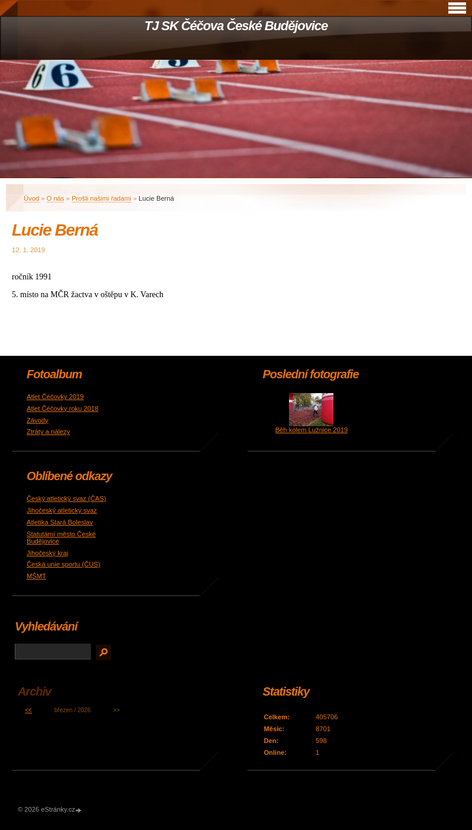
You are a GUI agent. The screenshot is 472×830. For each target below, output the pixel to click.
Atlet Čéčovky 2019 (55, 396)
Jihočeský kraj (47, 552)
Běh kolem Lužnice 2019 (311, 429)
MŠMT (36, 576)
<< (28, 710)
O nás (56, 198)
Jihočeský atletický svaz (62, 510)
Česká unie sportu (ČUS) (63, 564)
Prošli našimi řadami (101, 198)
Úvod (31, 198)
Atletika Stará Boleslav (60, 522)
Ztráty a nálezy (48, 431)
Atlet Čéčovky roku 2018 (62, 408)
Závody (38, 420)
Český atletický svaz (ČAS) (66, 498)
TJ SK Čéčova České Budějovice (236, 25)
